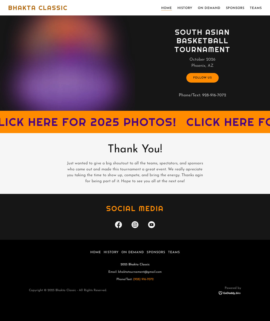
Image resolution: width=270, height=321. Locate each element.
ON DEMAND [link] (209, 8)
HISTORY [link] (184, 8)
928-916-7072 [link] (214, 104)
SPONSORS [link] (235, 8)
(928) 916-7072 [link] (143, 296)
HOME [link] (166, 8)
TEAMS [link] (256, 8)
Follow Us (202, 86)
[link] (38, 9)
